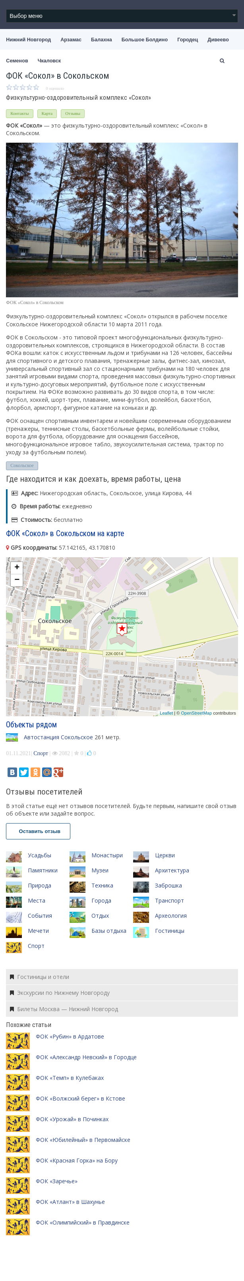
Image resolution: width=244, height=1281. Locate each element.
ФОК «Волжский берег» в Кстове (80, 1098)
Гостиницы (169, 930)
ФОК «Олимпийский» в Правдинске (83, 1222)
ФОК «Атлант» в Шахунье (70, 1201)
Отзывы (72, 113)
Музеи (99, 870)
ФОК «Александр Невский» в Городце (86, 1057)
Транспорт (169, 900)
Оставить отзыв (38, 831)
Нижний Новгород (28, 40)
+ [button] (16, 568)
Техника (102, 885)
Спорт (40, 753)
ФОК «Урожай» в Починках (72, 1119)
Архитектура (172, 870)
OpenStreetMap (196, 713)
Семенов (17, 61)
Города (101, 900)
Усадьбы (39, 855)
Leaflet (166, 713)
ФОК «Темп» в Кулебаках (70, 1077)
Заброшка (168, 885)
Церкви (165, 855)
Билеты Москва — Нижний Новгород (64, 1009)
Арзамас (70, 40)
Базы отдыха (108, 930)
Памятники (43, 870)
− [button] (16, 580)
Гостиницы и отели (39, 977)
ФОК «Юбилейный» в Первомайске (83, 1139)
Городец (187, 40)
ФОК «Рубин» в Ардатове (70, 1036)
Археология (171, 915)
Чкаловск (49, 61)
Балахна (101, 40)
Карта (47, 113)
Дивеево (218, 40)
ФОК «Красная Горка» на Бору (77, 1160)
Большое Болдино (145, 40)
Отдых (100, 915)
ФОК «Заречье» (56, 1181)
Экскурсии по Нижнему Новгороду (60, 992)
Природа (39, 885)
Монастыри (107, 855)
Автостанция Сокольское (58, 737)
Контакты (19, 113)
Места (36, 900)
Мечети (38, 930)
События (40, 915)
